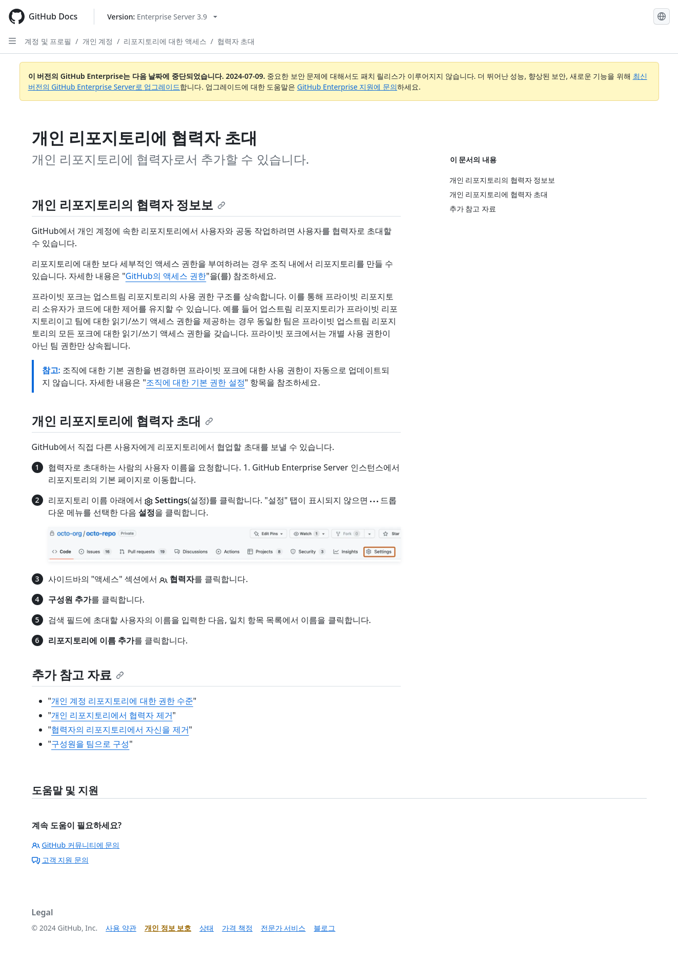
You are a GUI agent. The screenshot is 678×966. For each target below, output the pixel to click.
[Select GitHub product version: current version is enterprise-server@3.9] (162, 17)
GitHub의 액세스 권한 (166, 276)
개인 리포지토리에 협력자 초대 (123, 420)
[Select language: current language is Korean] (661, 16)
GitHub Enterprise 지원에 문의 (347, 87)
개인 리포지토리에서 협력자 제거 (111, 715)
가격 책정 (237, 928)
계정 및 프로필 (48, 41)
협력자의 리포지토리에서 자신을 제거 (120, 729)
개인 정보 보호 (168, 928)
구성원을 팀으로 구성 (90, 743)
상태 (206, 928)
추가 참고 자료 (78, 674)
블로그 (324, 928)
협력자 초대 (236, 41)
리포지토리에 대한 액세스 (165, 41)
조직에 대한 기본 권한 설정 (195, 382)
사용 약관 (121, 928)
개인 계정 (98, 41)
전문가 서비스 (283, 928)
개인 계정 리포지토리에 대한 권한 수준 (122, 700)
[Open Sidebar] (12, 41)
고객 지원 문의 (60, 860)
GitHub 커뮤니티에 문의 (76, 845)
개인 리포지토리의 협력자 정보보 (129, 204)
